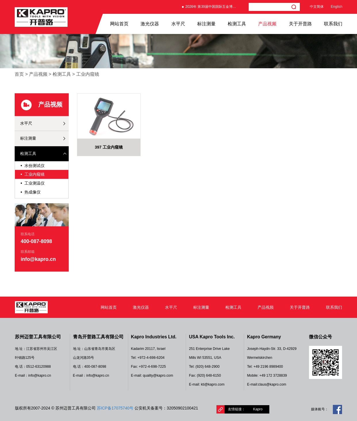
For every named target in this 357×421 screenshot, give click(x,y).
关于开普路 (300, 23)
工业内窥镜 (87, 74)
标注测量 (206, 23)
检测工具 (237, 23)
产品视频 (267, 23)
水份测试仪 (32, 165)
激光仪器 (150, 23)
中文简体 (317, 7)
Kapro (258, 409)
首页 (19, 74)
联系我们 (333, 23)
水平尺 (178, 23)
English (336, 7)
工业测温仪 (32, 183)
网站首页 (119, 23)
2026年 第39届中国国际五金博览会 (212, 7)
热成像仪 (30, 192)
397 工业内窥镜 (109, 147)
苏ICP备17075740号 (115, 408)
